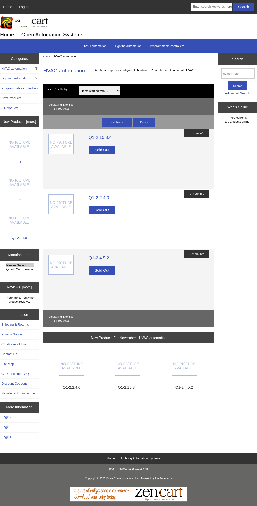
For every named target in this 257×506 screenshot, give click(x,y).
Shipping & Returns (15, 324)
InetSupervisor (163, 478)
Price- (144, 122)
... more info (196, 133)
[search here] (238, 73)
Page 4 (6, 437)
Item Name (117, 122)
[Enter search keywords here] (211, 7)
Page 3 (6, 427)
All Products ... (11, 108)
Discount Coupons (14, 383)
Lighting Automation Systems (140, 458)
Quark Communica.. (20, 269)
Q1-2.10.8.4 (100, 137)
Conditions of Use (14, 344)
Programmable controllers (167, 46)
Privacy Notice (11, 334)
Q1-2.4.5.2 (99, 257)
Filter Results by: (57, 89)
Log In (24, 7)
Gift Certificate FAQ (15, 374)
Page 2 (6, 417)
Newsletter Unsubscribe (18, 393)
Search (237, 59)
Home (7, 7)
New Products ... (13, 98)
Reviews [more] (19, 287)
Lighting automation (128, 46)
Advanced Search (237, 93)
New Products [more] (19, 122)
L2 (19, 187)
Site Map (7, 364)
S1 (19, 149)
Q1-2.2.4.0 (19, 225)
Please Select (20, 265)
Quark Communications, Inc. (122, 478)
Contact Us (9, 354)
